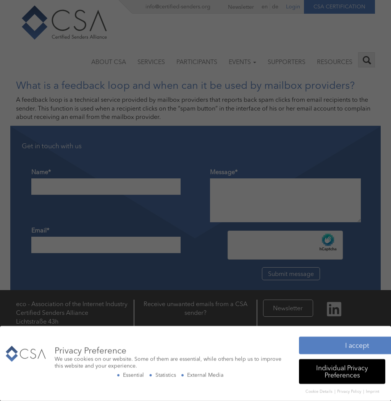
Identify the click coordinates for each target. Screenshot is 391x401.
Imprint (372, 389)
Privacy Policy (349, 389)
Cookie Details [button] (319, 389)
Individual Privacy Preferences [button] (342, 369)
